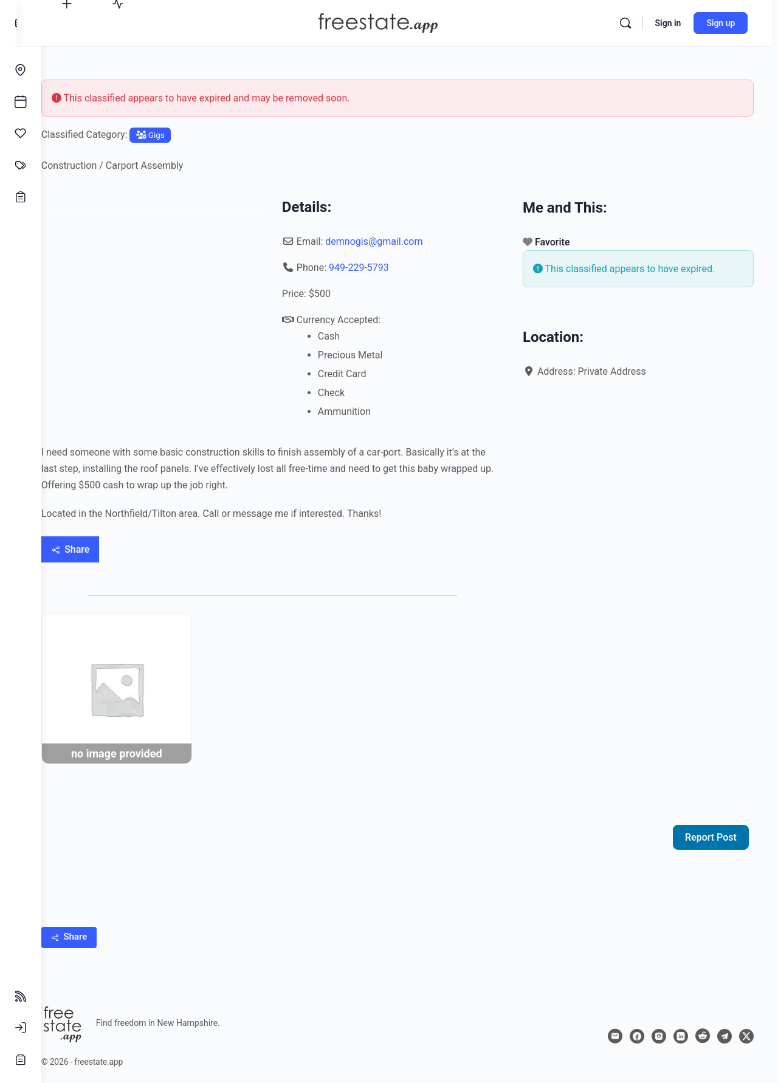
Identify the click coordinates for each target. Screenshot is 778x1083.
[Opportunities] (20, 197)
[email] (615, 1030)
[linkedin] (680, 1030)
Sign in (674, 23)
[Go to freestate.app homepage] (392, 21)
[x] (746, 1030)
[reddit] (702, 1030)
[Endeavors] (20, 70)
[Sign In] (20, 1028)
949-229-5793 (375, 267)
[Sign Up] (20, 1059)
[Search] (631, 23)
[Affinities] (20, 133)
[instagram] (659, 1030)
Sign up (726, 23)
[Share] (95, 549)
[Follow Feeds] (20, 996)
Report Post (711, 832)
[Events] (20, 102)
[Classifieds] (20, 165)
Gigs (174, 135)
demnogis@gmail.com (390, 241)
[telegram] (724, 1030)
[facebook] (637, 1030)
